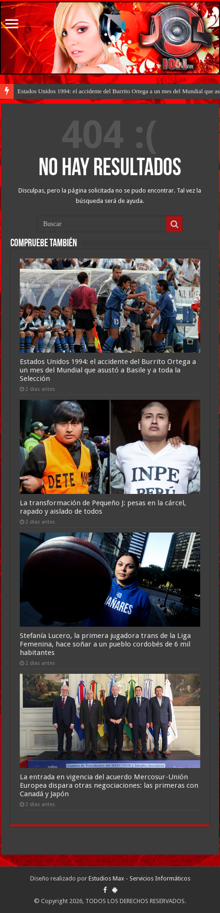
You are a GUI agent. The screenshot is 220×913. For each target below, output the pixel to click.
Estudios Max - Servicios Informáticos (139, 878)
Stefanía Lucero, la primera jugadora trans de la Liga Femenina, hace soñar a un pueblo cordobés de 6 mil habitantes (105, 644)
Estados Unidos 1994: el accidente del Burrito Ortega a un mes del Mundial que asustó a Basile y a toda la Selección (108, 370)
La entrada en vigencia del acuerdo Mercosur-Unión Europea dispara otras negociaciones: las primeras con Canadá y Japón (109, 785)
